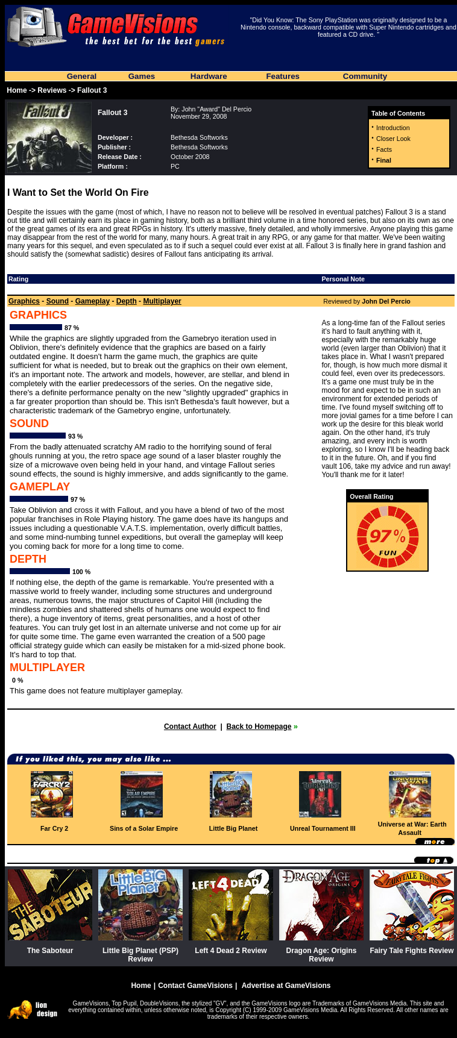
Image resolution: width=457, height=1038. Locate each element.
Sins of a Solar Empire (144, 828)
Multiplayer (162, 301)
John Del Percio (386, 301)
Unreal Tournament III (323, 828)
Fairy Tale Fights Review (411, 950)
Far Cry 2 (54, 828)
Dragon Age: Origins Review (321, 954)
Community (365, 76)
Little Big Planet (233, 828)
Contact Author (190, 726)
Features (283, 76)
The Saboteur (50, 950)
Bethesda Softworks (199, 137)
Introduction (393, 127)
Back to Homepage (258, 726)
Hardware (209, 76)
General (82, 76)
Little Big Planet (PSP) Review (140, 954)
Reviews (51, 90)
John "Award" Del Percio (216, 109)
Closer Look (393, 138)
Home (17, 90)
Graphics (24, 301)
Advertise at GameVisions (286, 985)
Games (141, 76)
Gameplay (92, 301)
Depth (126, 301)
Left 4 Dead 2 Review (230, 950)
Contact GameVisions (195, 985)
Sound (57, 301)
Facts (384, 149)
